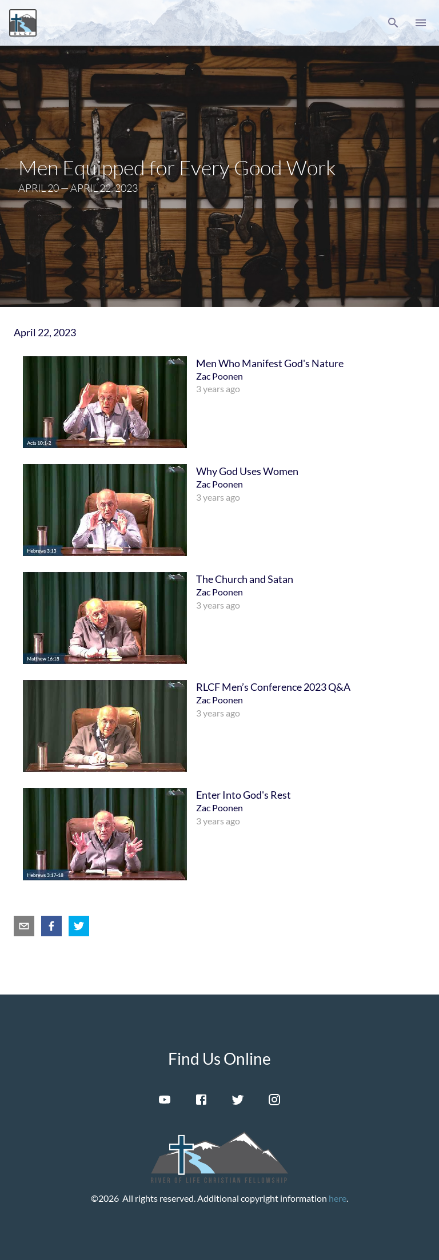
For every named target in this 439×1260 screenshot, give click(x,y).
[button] (393, 23)
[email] (24, 926)
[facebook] (51, 926)
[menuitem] (219, 402)
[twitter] (79, 926)
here (337, 1198)
